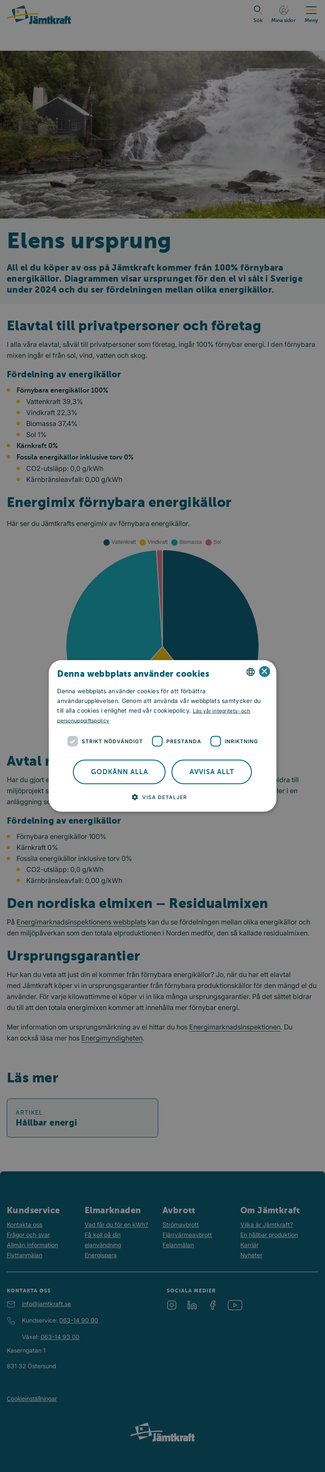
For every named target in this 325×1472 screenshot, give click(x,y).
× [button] (264, 671)
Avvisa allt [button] (212, 772)
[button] (162, 797)
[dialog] (162, 736)
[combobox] (250, 672)
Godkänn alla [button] (119, 772)
